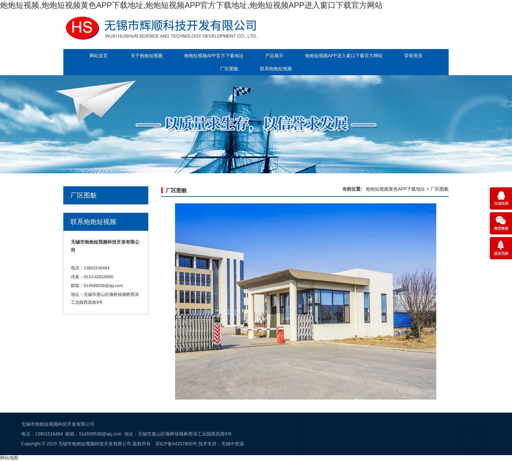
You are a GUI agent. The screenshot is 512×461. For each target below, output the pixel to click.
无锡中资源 (130, 443)
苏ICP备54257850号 (74, 443)
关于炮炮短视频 (147, 55)
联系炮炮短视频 (276, 68)
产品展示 (274, 55)
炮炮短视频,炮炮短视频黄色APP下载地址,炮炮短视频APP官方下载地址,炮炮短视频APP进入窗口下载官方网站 (191, 5)
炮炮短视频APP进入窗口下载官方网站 (344, 55)
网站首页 (98, 55)
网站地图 (9, 457)
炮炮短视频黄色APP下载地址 (395, 189)
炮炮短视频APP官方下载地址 (214, 55)
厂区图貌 (229, 68)
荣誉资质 (413, 55)
